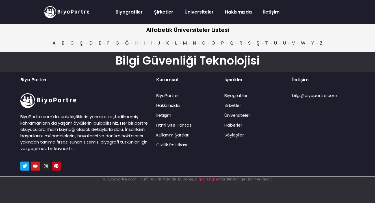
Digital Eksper (207, 179)
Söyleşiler (234, 135)
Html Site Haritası (174, 125)
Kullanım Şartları (172, 135)
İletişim (271, 12)
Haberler (233, 125)
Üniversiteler (199, 12)
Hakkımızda (238, 12)
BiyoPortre (167, 95)
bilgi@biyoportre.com (314, 95)
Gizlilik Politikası (171, 145)
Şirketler (163, 12)
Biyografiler (129, 12)
